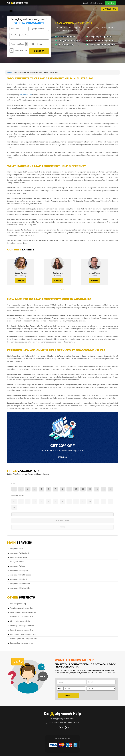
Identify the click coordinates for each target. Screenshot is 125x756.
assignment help (25, 95)
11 (83, 489)
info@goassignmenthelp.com (64, 719)
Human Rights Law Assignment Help (23, 639)
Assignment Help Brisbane (20, 584)
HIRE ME (21, 280)
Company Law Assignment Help (22, 626)
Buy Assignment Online (18, 557)
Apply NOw (62, 457)
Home (9, 72)
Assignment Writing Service (20, 553)
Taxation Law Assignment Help (21, 608)
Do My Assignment (17, 562)
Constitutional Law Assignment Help (23, 612)
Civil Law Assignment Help (20, 621)
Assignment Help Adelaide (20, 588)
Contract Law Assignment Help (21, 617)
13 (97, 489)
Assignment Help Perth (18, 579)
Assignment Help (16, 549)
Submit (68, 695)
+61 (32, 44)
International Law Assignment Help (23, 634)
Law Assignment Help (18, 604)
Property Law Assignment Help (21, 630)
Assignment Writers (17, 566)
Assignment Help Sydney (19, 570)
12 (90, 489)
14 (104, 489)
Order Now (109, 9)
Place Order (111, 3)
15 (110, 489)
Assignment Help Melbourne (20, 575)
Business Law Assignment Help (21, 643)
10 (76, 489)
